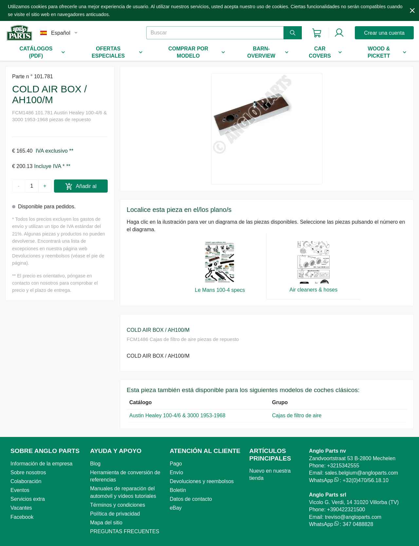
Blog (95, 463)
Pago (176, 463)
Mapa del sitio (106, 522)
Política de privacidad (115, 514)
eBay (175, 508)
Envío (176, 472)
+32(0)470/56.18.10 (366, 480)
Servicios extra (27, 499)
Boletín (178, 490)
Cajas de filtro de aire (297, 415)
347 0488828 (358, 524)
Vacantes (21, 508)
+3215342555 (343, 465)
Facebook (21, 517)
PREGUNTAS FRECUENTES (124, 531)
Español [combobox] (60, 33)
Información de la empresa (41, 463)
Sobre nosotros (28, 472)
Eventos (19, 490)
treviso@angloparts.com (353, 517)
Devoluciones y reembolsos (202, 481)
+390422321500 (346, 509)
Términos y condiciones (117, 505)
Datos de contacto (191, 499)
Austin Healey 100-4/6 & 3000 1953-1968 (177, 415)
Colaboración (25, 481)
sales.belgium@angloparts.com (361, 473)
